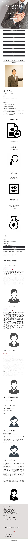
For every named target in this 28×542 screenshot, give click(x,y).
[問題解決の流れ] (14, 62)
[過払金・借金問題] (14, 249)
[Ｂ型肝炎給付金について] (14, 30)
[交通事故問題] (14, 52)
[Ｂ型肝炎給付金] (14, 247)
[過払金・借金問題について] (14, 34)
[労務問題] (14, 37)
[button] (1, 1)
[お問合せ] (14, 56)
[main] (14, 12)
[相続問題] (14, 45)
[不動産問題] (14, 48)
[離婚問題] (14, 41)
